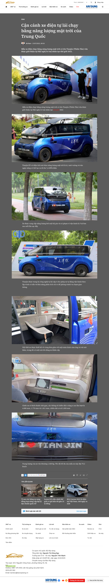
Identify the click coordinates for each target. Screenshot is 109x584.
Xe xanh (63, 7)
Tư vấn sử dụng (54, 529)
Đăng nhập (100, 2)
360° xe (12, 7)
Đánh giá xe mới (41, 529)
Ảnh (77, 7)
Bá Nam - (29, 43)
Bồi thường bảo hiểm (69, 533)
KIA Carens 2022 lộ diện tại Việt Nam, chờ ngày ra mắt (77, 501)
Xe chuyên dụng (27, 533)
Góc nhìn (8, 538)
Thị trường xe (23, 7)
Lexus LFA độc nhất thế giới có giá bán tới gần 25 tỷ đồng (54, 501)
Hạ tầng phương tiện (12, 533)
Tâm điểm (9, 542)
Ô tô (100, 529)
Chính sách (9, 529)
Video (71, 7)
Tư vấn (89, 538)
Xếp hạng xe (40, 538)
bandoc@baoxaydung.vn (19, 573)
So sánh (38, 533)
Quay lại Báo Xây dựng (95, 580)
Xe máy (24, 538)
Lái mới (44, 7)
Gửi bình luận (81, 511)
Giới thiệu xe (91, 533)
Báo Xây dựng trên (37, 475)
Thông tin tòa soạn (76, 580)
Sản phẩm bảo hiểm (68, 529)
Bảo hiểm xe (53, 7)
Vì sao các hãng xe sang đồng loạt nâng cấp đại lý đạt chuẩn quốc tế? (31, 501)
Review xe (90, 529)
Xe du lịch (25, 529)
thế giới (56, 110)
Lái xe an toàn (53, 538)
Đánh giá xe (34, 7)
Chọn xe (51, 533)
